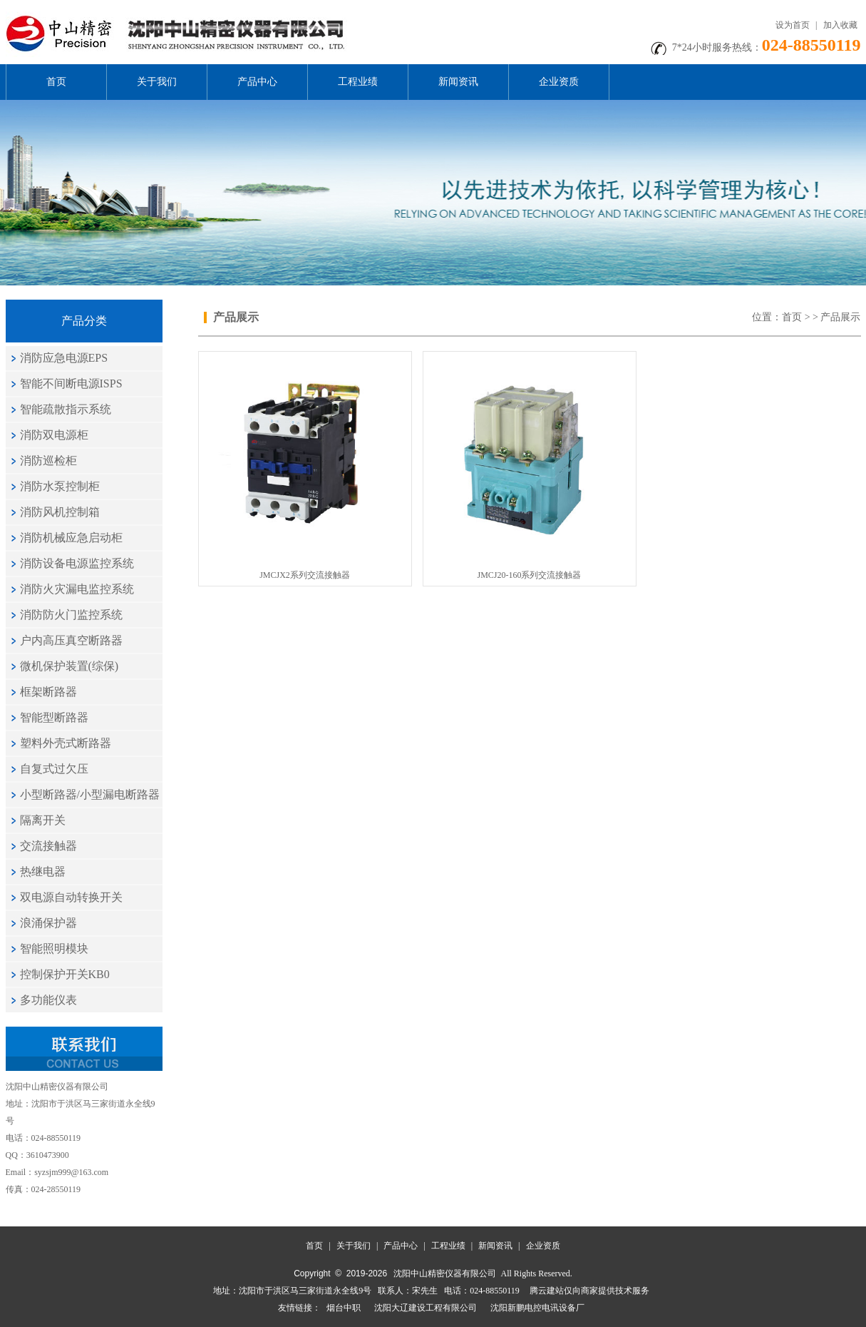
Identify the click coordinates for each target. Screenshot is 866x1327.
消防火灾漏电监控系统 (77, 589)
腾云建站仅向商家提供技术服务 (589, 1291)
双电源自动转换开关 (71, 897)
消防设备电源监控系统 (77, 563)
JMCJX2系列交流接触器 (304, 575)
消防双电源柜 (54, 435)
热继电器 (43, 871)
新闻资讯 (458, 81)
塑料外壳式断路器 (65, 743)
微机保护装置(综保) (69, 666)
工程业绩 (358, 81)
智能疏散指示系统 (65, 409)
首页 (56, 81)
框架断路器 (48, 692)
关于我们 (157, 81)
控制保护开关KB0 (65, 974)
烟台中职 (343, 1308)
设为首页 (792, 25)
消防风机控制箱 (60, 512)
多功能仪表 (48, 1000)
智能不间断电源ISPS (71, 383)
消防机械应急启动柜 (71, 538)
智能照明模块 (54, 948)
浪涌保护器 (48, 923)
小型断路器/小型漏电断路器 (90, 794)
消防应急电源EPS (64, 358)
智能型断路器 (54, 717)
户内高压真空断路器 (71, 640)
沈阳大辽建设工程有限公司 (425, 1308)
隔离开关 (43, 820)
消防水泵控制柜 (60, 486)
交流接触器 (48, 846)
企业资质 (559, 81)
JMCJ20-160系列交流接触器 (529, 575)
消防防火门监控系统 (71, 615)
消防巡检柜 (48, 460)
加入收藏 (840, 25)
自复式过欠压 (54, 769)
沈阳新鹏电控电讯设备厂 (537, 1308)
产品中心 (257, 81)
